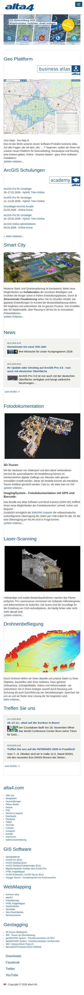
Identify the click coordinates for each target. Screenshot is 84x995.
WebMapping (17, 886)
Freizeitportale (12, 900)
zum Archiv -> (12, 391)
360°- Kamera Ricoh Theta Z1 (20, 944)
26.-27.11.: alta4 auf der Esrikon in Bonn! (33, 722)
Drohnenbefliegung (23, 624)
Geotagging (16, 924)
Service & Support (14, 813)
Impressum (11, 837)
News (10, 332)
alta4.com (14, 787)
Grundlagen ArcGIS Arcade (19, 206)
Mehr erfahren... (14, 161)
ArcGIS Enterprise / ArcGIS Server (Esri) (25, 874)
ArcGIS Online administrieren (20, 224)
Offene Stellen (12, 804)
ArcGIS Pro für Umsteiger (18, 188)
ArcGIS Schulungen (24, 170)
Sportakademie (13, 857)
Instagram (10, 831)
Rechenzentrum (13, 915)
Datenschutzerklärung (16, 840)
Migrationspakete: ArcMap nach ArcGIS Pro (26, 868)
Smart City (15, 245)
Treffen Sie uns (19, 708)
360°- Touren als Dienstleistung (20, 935)
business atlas (12, 894)
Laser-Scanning (20, 538)
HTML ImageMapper (15, 871)
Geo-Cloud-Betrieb (14, 912)
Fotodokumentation (24, 406)
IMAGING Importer (42, 512)
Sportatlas (10, 909)
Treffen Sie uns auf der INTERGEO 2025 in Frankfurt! (41, 749)
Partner (9, 807)
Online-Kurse (25, 210)
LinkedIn (10, 828)
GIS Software (17, 849)
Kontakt (9, 834)
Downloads (11, 816)
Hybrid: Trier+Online (34, 192)
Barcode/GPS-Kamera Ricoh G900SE (23, 947)
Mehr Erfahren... (14, 316)
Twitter (9, 822)
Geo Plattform (18, 59)
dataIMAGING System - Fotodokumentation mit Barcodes (32, 941)
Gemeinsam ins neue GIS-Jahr (26, 346)
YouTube (10, 825)
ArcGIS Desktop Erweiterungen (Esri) (23, 865)
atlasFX (9, 897)
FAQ (8, 810)
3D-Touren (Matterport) (16, 932)
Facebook (10, 819)
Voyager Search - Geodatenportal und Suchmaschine (31, 877)
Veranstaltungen (13, 801)
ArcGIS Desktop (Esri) (16, 863)
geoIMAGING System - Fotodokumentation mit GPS (30, 938)
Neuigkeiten (11, 798)
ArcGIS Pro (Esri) (14, 860)
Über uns (10, 795)
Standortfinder (12, 906)
